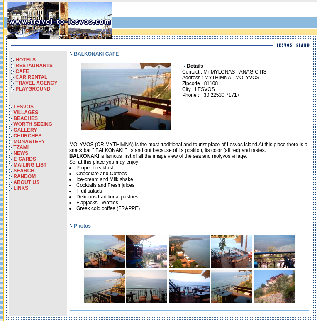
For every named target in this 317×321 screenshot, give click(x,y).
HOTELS (25, 60)
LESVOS (23, 107)
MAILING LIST (29, 165)
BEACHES (25, 118)
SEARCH (23, 171)
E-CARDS (24, 159)
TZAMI (21, 147)
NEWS (20, 153)
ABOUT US (26, 182)
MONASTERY (29, 142)
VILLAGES (25, 112)
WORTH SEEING (32, 124)
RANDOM (24, 176)
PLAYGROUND (32, 89)
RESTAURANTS (34, 66)
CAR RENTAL (31, 77)
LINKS (20, 188)
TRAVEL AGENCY (36, 83)
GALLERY (25, 130)
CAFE (22, 71)
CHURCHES (27, 136)
